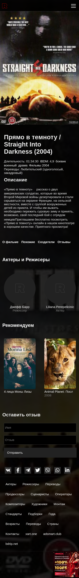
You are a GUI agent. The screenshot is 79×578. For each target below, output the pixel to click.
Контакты (12, 534)
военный (10, 165)
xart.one (31, 534)
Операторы (63, 494)
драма (23, 165)
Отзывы (63, 242)
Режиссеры (31, 484)
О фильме (10, 242)
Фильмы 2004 (39, 165)
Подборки (35, 514)
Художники (39, 504)
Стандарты (14, 514)
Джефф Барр (19, 307)
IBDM (44, 161)
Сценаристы (40, 494)
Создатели (46, 242)
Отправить (15, 452)
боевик (61, 161)
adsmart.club (52, 534)
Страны (53, 524)
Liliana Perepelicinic (60, 307)
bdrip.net (12, 543)
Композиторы (15, 504)
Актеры (11, 484)
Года (52, 514)
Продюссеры (15, 494)
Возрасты (13, 524)
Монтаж (59, 504)
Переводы (52, 484)
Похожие (28, 242)
